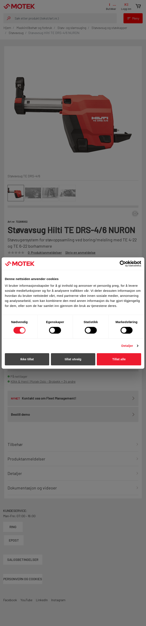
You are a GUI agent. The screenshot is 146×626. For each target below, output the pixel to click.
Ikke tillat (27, 359)
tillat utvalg (73, 359)
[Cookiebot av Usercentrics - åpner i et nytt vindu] (122, 263)
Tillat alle (119, 359)
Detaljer (127, 345)
